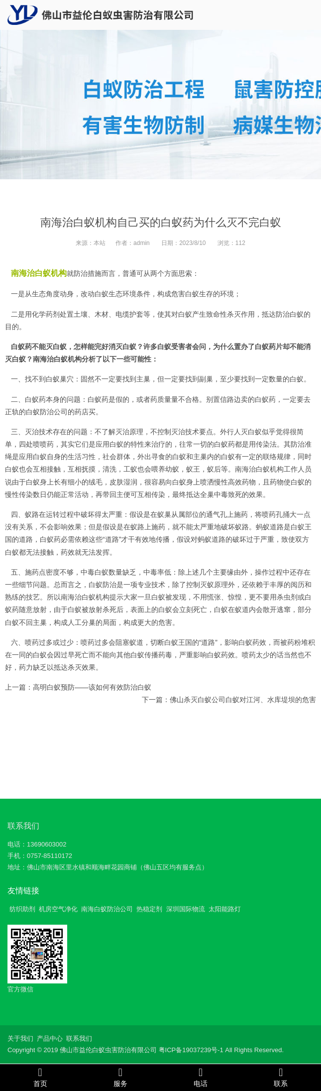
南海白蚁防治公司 (107, 909)
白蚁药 (98, 399)
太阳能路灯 (225, 909)
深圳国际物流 (185, 909)
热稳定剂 (149, 909)
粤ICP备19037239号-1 (191, 1050)
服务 (120, 1077)
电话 (201, 1077)
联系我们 (23, 826)
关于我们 (20, 1038)
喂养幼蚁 (165, 469)
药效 (68, 552)
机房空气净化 (58, 909)
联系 (281, 1077)
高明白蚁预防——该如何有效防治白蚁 (92, 687)
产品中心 (50, 1038)
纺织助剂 (22, 909)
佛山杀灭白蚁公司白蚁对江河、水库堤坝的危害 (243, 700)
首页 (40, 1077)
